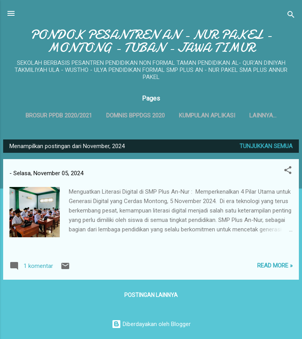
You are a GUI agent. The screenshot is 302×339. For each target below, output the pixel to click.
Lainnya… (262, 115)
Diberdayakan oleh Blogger (151, 324)
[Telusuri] (291, 16)
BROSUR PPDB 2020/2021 (59, 115)
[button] (288, 171)
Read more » (275, 265)
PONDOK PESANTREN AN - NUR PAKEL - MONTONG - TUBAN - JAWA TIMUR (151, 41)
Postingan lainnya (151, 295)
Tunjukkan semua (266, 146)
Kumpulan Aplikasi (207, 115)
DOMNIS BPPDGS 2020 (135, 115)
